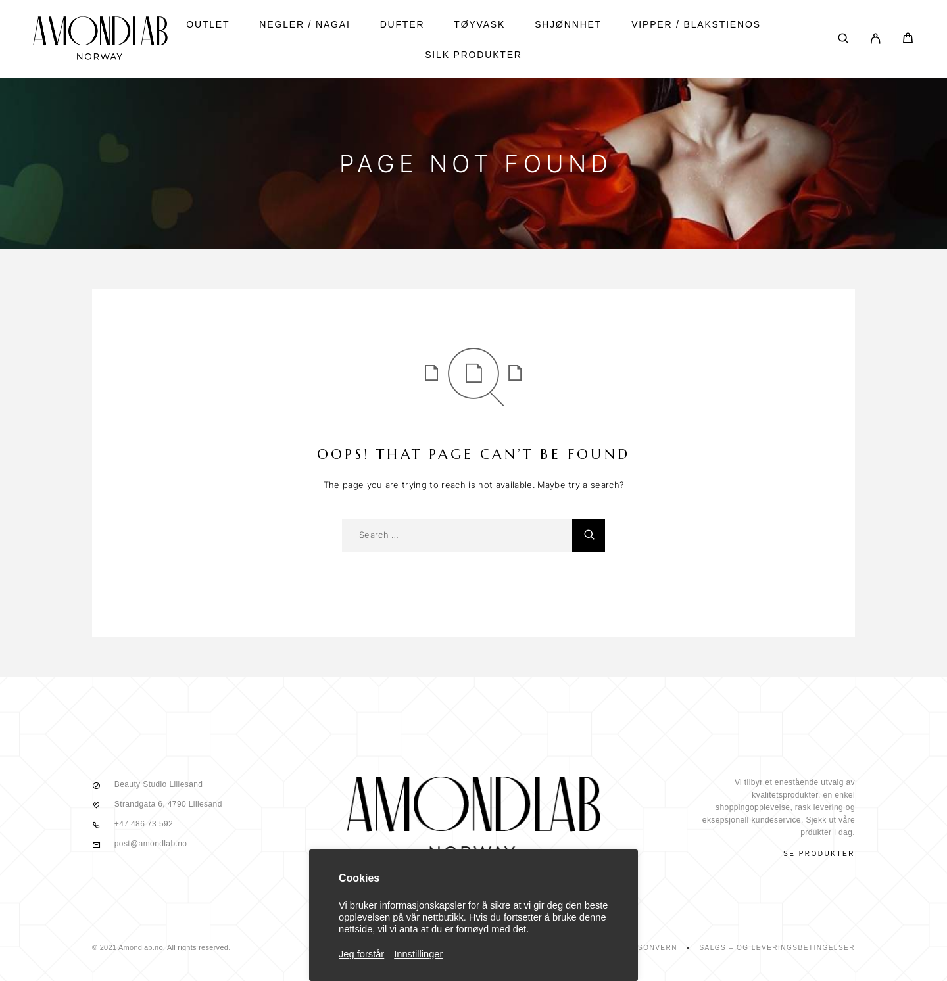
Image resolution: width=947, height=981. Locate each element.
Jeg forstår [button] (361, 954)
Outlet (208, 24)
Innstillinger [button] (418, 954)
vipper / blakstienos (696, 24)
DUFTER (402, 24)
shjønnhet (568, 24)
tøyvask (479, 24)
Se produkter (819, 853)
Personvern (649, 947)
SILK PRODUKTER (473, 54)
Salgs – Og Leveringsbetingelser (777, 947)
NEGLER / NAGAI (304, 24)
